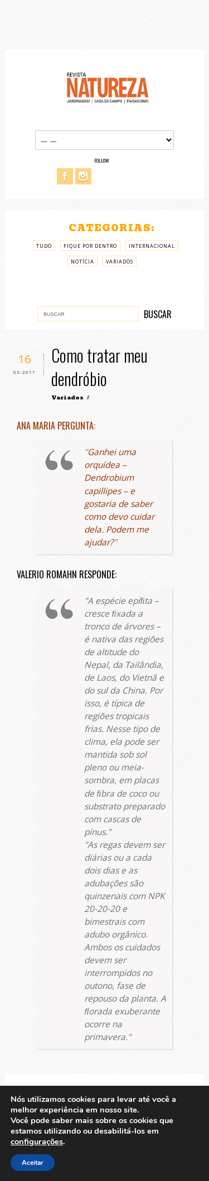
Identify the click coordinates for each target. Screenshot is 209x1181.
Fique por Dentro (90, 246)
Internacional (152, 246)
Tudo (44, 246)
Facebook (65, 176)
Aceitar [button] (32, 1162)
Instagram (83, 176)
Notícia (82, 261)
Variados (119, 261)
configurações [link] (37, 1141)
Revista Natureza (107, 87)
